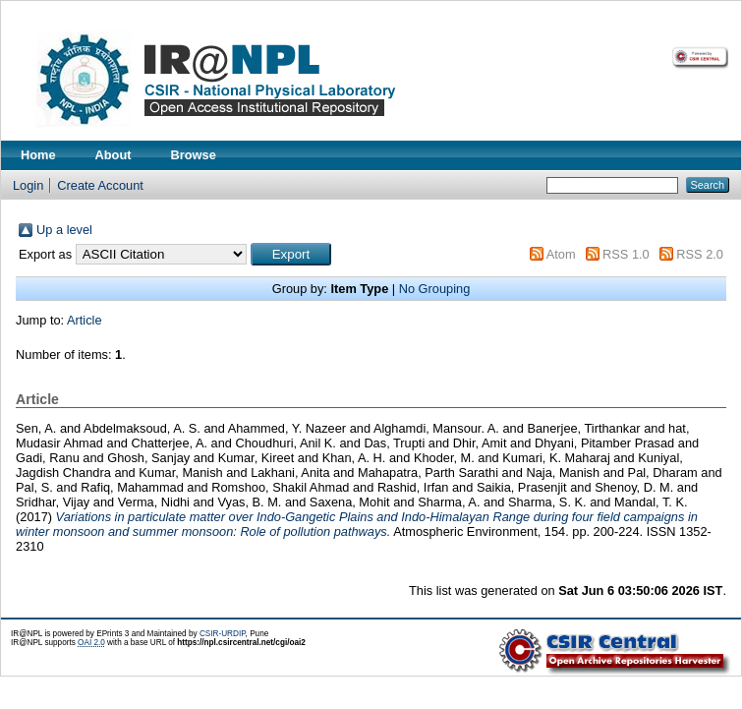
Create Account (100, 185)
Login (28, 185)
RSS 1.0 (626, 254)
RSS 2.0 (699, 254)
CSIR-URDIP (223, 633)
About (113, 155)
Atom (561, 254)
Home (38, 155)
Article (84, 320)
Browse (193, 155)
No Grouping (435, 288)
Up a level (64, 229)
